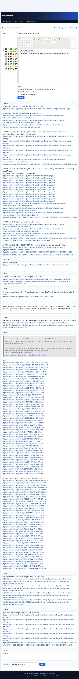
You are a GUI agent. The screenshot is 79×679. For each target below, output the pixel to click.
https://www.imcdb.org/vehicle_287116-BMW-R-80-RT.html (22, 469)
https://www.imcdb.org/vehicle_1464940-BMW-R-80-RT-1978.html (25, 506)
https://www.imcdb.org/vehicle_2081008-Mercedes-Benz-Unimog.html (28, 297)
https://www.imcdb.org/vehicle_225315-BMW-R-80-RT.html (22, 457)
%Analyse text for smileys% (27, 92)
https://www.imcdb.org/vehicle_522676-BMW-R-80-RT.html (22, 559)
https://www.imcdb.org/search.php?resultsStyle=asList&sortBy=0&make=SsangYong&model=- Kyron (36, 109)
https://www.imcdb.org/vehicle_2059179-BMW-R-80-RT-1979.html (25, 363)
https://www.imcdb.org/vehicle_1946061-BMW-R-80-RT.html (23, 508)
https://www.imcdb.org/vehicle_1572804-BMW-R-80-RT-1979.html (25, 367)
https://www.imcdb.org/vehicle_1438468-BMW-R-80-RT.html (23, 411)
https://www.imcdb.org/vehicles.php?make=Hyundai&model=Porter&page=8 (28, 180)
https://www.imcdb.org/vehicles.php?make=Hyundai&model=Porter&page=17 (28, 201)
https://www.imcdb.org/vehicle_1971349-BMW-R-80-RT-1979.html (24, 483)
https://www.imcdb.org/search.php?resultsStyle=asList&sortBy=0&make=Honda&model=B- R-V (35, 265)
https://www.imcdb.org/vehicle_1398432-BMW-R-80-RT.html (23, 395)
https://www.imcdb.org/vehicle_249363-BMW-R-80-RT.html (23, 455)
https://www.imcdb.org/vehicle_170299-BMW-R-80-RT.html (22, 460)
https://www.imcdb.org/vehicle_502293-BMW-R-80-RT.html (22, 557)
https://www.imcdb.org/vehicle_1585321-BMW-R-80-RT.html (23, 390)
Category (6, 664)
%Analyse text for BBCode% (28, 94)
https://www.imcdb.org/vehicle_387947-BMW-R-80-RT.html (22, 550)
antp (11, 336)
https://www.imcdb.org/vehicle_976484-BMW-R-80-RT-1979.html (24, 492)
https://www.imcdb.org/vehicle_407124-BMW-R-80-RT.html (22, 471)
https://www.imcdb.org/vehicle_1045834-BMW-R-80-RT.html (23, 427)
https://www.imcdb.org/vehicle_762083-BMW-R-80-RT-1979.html (24, 494)
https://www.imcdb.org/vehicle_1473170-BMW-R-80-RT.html (23, 404)
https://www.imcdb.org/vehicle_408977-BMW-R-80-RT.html (22, 473)
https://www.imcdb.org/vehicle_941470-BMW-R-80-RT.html (22, 524)
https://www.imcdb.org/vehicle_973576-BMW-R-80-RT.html (22, 423)
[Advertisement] (39, 6)
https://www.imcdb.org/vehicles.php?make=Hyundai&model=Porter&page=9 (28, 182)
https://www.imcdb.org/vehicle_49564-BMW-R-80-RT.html (22, 443)
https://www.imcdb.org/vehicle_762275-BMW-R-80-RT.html (22, 529)
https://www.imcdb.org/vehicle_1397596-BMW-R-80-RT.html (23, 413)
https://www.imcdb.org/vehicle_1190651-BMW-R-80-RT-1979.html (24, 487)
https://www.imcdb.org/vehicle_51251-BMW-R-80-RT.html (22, 446)
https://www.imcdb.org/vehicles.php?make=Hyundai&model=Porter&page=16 (28, 199)
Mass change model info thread (65, 28)
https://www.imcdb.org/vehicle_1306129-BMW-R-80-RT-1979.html (24, 372)
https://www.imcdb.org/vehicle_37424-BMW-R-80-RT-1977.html (24, 379)
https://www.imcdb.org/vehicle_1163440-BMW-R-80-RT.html (23, 418)
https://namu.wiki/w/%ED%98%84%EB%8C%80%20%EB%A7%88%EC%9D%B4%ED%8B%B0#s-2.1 (37, 254)
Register (21, 21)
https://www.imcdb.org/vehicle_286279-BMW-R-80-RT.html (22, 464)
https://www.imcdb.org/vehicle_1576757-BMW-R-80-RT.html (23, 393)
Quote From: (7, 336)
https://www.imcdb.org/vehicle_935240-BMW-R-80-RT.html (23, 522)
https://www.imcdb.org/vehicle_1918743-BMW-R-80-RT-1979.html (24, 485)
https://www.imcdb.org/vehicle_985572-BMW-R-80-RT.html (22, 425)
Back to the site (31, 21)
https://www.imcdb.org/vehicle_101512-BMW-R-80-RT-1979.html (24, 504)
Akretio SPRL (44, 676)
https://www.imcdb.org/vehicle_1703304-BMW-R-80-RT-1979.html (25, 365)
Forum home (7, 21)
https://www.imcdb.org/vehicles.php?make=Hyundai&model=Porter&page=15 (28, 196)
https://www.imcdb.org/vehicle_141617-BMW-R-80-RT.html (22, 450)
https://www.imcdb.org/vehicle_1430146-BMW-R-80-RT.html (23, 513)
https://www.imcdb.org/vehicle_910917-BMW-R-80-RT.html (22, 432)
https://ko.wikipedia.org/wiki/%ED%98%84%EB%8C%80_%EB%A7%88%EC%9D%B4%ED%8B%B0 (37, 252)
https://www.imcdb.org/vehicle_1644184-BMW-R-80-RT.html (23, 386)
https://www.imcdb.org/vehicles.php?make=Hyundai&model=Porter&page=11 (28, 187)
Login (15, 21)
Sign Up (31, 673)
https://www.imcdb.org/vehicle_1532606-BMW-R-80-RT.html (23, 397)
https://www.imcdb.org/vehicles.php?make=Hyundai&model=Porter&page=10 (28, 185)
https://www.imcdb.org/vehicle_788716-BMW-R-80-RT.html (22, 434)
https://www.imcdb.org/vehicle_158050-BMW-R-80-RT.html (22, 462)
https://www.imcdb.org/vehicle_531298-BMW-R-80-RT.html (22, 561)
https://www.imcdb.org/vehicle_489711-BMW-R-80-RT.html (22, 554)
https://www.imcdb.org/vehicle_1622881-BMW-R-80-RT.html (23, 388)
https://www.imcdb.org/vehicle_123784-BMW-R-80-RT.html (22, 536)
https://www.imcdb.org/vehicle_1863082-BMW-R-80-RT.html (23, 510)
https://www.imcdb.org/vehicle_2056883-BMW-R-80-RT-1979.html (25, 480)
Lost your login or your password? (45, 673)
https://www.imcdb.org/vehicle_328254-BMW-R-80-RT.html (23, 545)
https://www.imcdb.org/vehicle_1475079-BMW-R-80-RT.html (23, 402)
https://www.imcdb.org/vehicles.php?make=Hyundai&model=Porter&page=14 (28, 194)
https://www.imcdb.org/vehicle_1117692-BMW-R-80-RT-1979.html (24, 490)
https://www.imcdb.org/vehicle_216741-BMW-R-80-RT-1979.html (24, 501)
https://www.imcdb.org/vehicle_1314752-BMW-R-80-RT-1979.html (24, 369)
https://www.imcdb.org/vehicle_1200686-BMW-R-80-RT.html (23, 520)
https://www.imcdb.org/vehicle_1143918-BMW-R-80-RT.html (22, 430)
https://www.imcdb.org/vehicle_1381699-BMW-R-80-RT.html (25, 355)
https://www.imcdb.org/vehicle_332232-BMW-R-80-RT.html (22, 547)
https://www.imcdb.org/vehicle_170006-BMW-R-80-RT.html (22, 543)
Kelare (58, 676)
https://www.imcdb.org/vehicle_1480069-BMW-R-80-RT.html (23, 399)
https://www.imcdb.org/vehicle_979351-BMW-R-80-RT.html (22, 527)
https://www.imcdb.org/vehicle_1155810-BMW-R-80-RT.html (22, 420)
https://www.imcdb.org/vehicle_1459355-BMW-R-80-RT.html (23, 406)
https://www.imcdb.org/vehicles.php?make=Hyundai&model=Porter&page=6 (28, 176)
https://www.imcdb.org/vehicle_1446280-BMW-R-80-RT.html (23, 409)
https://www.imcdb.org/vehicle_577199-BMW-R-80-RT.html (22, 564)
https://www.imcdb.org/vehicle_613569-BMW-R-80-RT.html (22, 534)
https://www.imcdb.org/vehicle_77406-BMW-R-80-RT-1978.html (24, 376)
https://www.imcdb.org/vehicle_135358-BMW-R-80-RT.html (22, 538)
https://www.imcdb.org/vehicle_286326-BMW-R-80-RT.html (23, 467)
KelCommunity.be (24, 676)
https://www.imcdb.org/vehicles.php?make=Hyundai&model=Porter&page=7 (28, 178)
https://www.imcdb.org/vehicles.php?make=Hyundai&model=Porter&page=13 (28, 192)
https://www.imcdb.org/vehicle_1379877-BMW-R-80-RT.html (23, 517)
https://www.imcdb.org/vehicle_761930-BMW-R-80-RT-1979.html (24, 497)
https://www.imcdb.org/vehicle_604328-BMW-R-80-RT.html (23, 566)
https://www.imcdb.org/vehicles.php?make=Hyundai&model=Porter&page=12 (28, 189)
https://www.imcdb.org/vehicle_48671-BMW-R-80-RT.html (22, 441)
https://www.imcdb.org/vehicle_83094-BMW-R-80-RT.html (22, 448)
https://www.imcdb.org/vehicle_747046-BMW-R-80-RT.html (22, 531)
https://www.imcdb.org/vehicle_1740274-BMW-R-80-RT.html (23, 383)
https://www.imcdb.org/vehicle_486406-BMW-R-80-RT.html (23, 552)
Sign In (26, 673)
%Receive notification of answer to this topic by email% (36, 89)
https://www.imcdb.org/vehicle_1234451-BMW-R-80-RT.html (23, 416)
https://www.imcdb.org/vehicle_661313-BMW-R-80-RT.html (22, 439)
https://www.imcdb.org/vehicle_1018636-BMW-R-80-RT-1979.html (24, 374)
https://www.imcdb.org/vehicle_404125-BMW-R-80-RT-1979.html (24, 499)
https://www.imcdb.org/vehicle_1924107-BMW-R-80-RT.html (23, 381)
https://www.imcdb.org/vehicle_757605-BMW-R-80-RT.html (22, 436)
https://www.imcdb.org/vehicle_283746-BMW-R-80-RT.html (22, 453)
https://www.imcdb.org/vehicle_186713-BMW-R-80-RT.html (22, 540)
